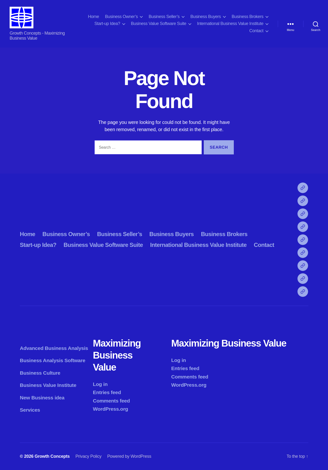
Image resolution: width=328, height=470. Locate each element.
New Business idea (42, 397)
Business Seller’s (164, 16)
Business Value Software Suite (158, 23)
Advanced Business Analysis (54, 348)
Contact (256, 30)
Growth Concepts (52, 456)
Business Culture (40, 373)
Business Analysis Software (52, 360)
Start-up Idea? (107, 23)
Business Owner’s (121, 16)
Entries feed (107, 392)
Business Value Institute (48, 385)
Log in (100, 384)
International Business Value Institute (230, 23)
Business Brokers (247, 16)
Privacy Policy (88, 456)
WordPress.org (110, 409)
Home (93, 16)
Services (30, 410)
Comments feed (111, 400)
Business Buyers (205, 16)
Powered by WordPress (129, 456)
